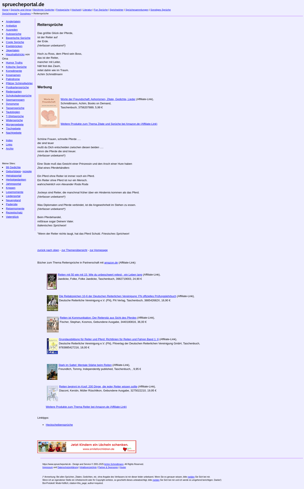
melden (191, 477)
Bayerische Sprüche (18, 37)
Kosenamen (13, 75)
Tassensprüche (15, 108)
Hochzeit (76, 9)
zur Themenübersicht (74, 250)
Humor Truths (14, 62)
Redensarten (14, 91)
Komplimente (14, 70)
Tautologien (13, 112)
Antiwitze (11, 25)
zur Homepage (99, 250)
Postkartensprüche (17, 87)
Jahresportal (13, 183)
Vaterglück (12, 216)
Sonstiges (25, 13)
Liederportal (13, 196)
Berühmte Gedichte (43, 9)
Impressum (47, 467)
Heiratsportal (14, 175)
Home (5, 9)
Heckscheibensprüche (59, 424)
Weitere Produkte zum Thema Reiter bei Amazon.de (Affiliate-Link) (86, 406)
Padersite (12, 204)
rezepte (27, 171)
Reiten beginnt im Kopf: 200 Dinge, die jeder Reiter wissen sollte (98, 386)
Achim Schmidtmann (114, 464)
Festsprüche (62, 9)
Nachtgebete (14, 132)
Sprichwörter (117, 9)
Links (9, 144)
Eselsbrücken (14, 46)
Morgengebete (15, 124)
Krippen (10, 187)
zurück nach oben (48, 250)
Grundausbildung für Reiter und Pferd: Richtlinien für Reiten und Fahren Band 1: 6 (109, 339)
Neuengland (13, 200)
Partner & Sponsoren (108, 467)
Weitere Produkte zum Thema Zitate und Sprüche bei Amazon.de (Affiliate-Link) (109, 123)
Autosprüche (13, 33)
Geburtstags (13, 171)
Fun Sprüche (101, 9)
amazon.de (111, 262)
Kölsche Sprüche (16, 66)
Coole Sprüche (15, 42)
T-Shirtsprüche (15, 116)
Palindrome (13, 79)
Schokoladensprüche (18, 95)
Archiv (10, 148)
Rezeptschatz (14, 212)
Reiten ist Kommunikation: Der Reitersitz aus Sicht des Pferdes (98, 317)
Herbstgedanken (16, 179)
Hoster (123, 467)
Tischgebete (13, 128)
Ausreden (12, 29)
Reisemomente (15, 208)
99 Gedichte (13, 167)
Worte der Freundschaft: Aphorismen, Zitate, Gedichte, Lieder (98, 99)
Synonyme (12, 103)
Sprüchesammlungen (136, 9)
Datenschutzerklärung (68, 467)
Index (9, 140)
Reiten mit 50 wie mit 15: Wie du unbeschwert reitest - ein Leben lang (100, 274)
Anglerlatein (13, 21)
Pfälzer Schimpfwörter (19, 83)
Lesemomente (14, 192)
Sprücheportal (9, 13)
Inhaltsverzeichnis (88, 467)
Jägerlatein (12, 50)
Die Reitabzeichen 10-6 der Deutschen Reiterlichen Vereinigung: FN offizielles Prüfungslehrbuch (117, 296)
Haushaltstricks (15, 54)
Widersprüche (14, 120)
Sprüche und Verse (21, 9)
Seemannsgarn (15, 99)
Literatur (87, 9)
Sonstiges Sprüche (160, 9)
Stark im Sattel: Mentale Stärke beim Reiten (85, 365)
